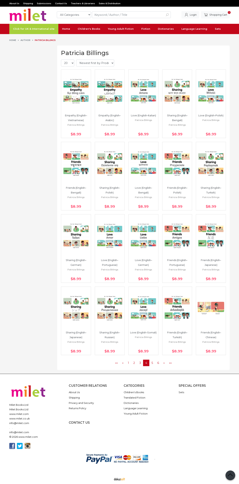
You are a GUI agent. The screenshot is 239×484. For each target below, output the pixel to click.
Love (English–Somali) (143, 332)
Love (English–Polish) (210, 115)
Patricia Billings (76, 124)
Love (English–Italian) (143, 115)
